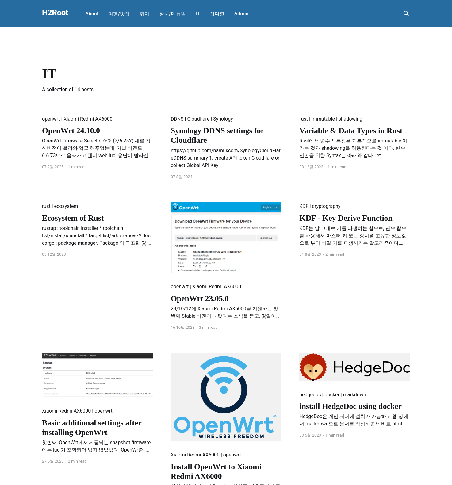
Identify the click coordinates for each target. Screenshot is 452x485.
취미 (144, 14)
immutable (323, 119)
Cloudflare (198, 119)
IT (198, 14)
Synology (223, 119)
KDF (303, 206)
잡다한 (217, 14)
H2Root (55, 13)
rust (303, 119)
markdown (354, 395)
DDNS (177, 119)
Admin (241, 14)
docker (331, 395)
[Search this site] (406, 13)
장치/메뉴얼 (172, 14)
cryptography (326, 206)
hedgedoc (310, 395)
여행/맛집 (119, 14)
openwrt (51, 119)
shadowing (350, 119)
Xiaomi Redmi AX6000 (87, 119)
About (91, 14)
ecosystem (66, 206)
